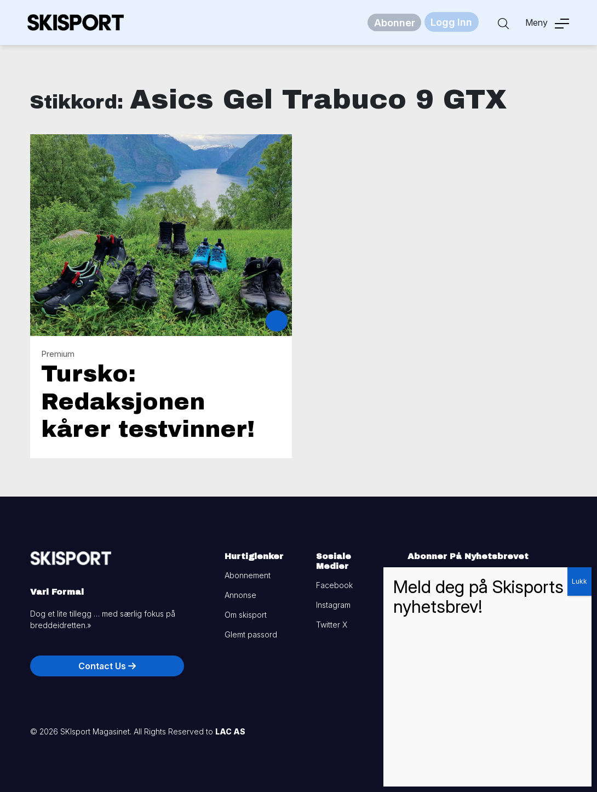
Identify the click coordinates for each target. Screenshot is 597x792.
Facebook (334, 585)
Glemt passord (251, 634)
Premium (57, 354)
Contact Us (107, 665)
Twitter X (331, 624)
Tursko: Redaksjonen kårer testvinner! (148, 401)
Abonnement (248, 575)
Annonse (240, 595)
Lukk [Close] (579, 581)
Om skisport (246, 614)
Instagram (333, 604)
